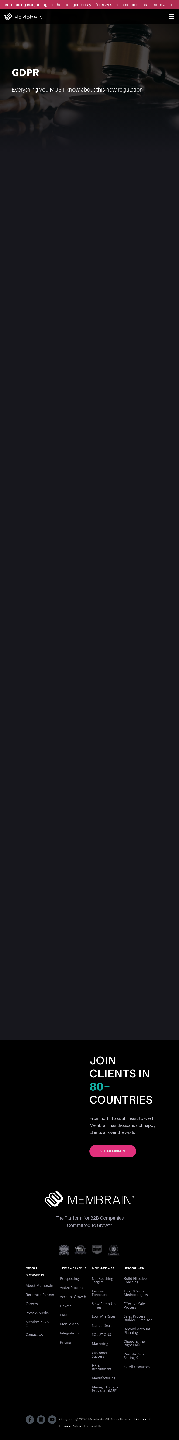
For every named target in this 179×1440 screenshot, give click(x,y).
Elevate (65, 1305)
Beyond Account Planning (137, 1331)
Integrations (69, 1333)
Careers (32, 1303)
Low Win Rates (103, 1316)
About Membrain (39, 1285)
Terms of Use (93, 1426)
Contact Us (34, 1334)
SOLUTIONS (101, 1334)
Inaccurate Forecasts (100, 1293)
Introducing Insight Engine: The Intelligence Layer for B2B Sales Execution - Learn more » (85, 4)
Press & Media (37, 1312)
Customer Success (99, 1354)
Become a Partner (40, 1294)
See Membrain (112, 1151)
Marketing (100, 1343)
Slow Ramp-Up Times (104, 1305)
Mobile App (69, 1324)
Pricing (65, 1342)
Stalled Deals (102, 1325)
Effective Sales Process (135, 1305)
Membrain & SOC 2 (40, 1324)
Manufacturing (103, 1378)
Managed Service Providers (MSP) (105, 1389)
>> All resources (137, 1366)
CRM (63, 1315)
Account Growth (73, 1296)
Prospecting (69, 1278)
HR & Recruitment (101, 1367)
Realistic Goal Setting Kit (134, 1356)
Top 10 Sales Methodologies (136, 1293)
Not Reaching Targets (102, 1280)
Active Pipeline (71, 1287)
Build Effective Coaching (135, 1280)
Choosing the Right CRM (134, 1343)
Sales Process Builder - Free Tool (138, 1318)
